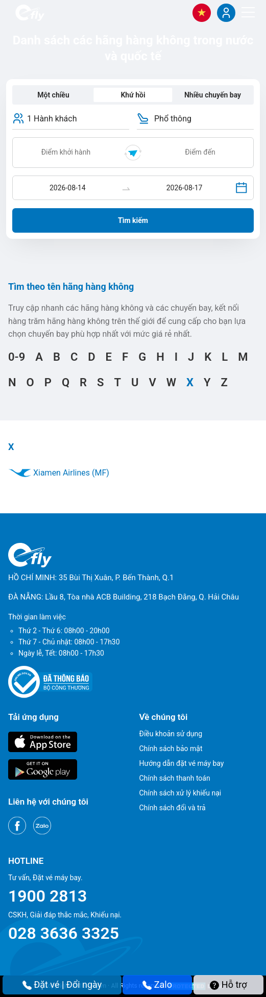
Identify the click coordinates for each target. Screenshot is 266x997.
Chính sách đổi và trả (172, 808)
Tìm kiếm (133, 220)
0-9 (16, 357)
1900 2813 (47, 896)
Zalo (157, 984)
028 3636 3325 (63, 933)
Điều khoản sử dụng (171, 734)
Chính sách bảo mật (171, 748)
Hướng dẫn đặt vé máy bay (181, 763)
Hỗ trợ (228, 984)
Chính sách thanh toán (174, 778)
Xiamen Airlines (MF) (58, 473)
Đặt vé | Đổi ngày (62, 984)
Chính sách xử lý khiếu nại (180, 793)
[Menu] (248, 12)
